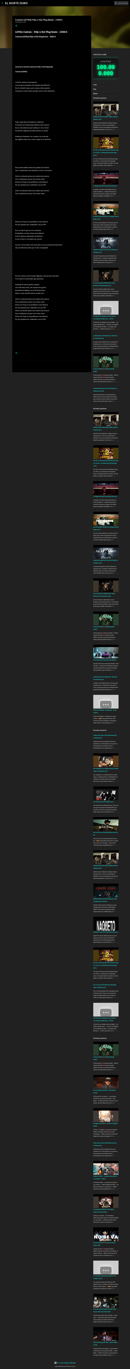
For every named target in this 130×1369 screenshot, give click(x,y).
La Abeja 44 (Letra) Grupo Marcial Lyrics (105, 186)
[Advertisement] (51, 50)
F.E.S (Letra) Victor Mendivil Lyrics (103, 801)
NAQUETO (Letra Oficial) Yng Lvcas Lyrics (105, 932)
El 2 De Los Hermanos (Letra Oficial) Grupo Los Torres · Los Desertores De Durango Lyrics (106, 152)
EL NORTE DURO (16, 3)
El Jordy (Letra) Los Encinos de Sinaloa (104, 660)
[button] (16, 26)
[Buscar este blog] (119, 3)
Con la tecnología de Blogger (65, 1363)
